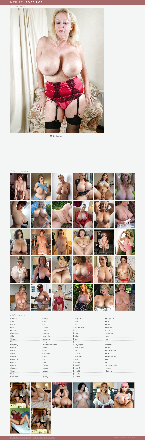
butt (12, 374)
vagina (108, 368)
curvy (44, 342)
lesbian (76, 342)
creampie (46, 336)
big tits (13, 348)
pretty (107, 321)
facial (44, 356)
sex (107, 336)
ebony (44, 348)
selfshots (109, 333)
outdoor (76, 362)
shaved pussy (110, 342)
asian (12, 324)
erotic (44, 350)
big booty (14, 345)
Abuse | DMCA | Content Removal (20, 438)
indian (76, 330)
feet (44, 362)
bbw (12, 336)
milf (75, 350)
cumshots (46, 339)
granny (45, 377)
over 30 (76, 365)
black (12, 353)
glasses (45, 371)
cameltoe (14, 377)
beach (13, 339)
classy (45, 321)
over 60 (76, 374)
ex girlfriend (46, 353)
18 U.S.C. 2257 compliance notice (44, 438)
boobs (13, 362)
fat (43, 359)
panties (76, 377)
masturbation (78, 348)
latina (76, 336)
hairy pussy (78, 318)
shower (108, 345)
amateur (13, 318)
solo (107, 353)
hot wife (108, 371)
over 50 (76, 371)
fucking (45, 365)
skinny (108, 348)
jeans (76, 333)
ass (12, 327)
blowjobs (14, 359)
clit (43, 324)
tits (106, 362)
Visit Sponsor (56, 136)
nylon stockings (111, 356)
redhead (108, 327)
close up (45, 327)
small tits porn (110, 350)
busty (12, 371)
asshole (13, 330)
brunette (13, 368)
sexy (107, 339)
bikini (12, 350)
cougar (45, 330)
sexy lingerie (78, 345)
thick (107, 359)
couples (45, 333)
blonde (13, 356)
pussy (107, 324)
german (45, 368)
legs (75, 339)
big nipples (77, 356)
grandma (45, 374)
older (75, 359)
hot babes (14, 333)
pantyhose (109, 318)
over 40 (76, 368)
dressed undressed (49, 345)
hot (75, 324)
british (13, 365)
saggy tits (109, 330)
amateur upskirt (111, 365)
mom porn (77, 353)
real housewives (79, 327)
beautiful (14, 342)
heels (76, 321)
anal (12, 321)
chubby (45, 318)
